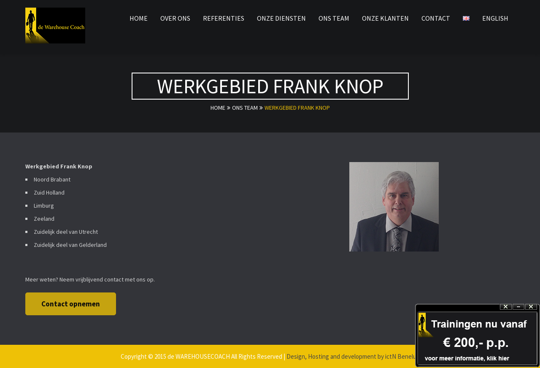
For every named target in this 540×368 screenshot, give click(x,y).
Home (218, 107)
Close (531, 307)
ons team (245, 107)
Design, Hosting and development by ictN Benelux (352, 356)
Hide (518, 307)
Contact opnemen (70, 303)
